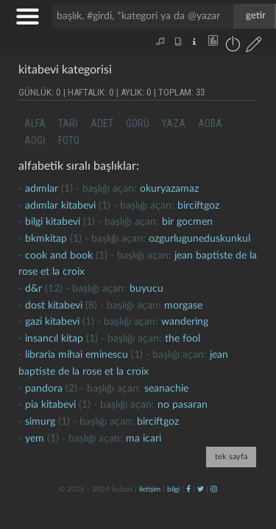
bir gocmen (187, 222)
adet (102, 123)
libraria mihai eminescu (76, 355)
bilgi (173, 489)
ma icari (143, 438)
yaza (173, 123)
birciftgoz (198, 206)
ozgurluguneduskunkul (199, 239)
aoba (210, 123)
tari (68, 123)
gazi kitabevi (52, 322)
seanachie (166, 389)
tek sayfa (231, 457)
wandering (184, 322)
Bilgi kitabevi (52, 222)
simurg (40, 422)
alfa (35, 123)
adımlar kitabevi (60, 206)
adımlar (41, 189)
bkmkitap (46, 239)
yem (34, 438)
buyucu (146, 289)
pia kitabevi (50, 405)
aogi (35, 140)
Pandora (44, 389)
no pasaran (183, 405)
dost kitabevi (53, 306)
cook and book (59, 256)
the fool (182, 339)
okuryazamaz (169, 189)
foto (68, 140)
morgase (183, 306)
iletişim (149, 489)
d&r (33, 289)
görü (137, 123)
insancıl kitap (54, 339)
